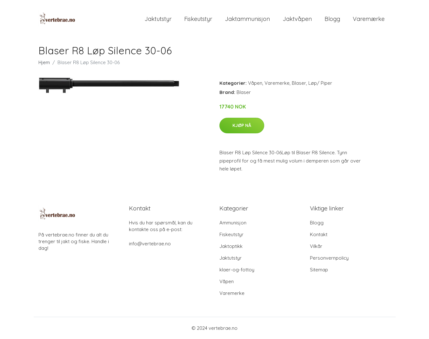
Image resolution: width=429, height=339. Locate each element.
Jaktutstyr (157, 19)
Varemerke (277, 83)
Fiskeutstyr (198, 19)
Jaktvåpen (297, 19)
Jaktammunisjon (247, 19)
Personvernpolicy (329, 258)
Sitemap (319, 270)
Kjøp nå (241, 125)
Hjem (44, 62)
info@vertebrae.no (150, 244)
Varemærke (369, 19)
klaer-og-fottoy (236, 270)
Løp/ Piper (320, 83)
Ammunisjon (232, 223)
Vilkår (316, 246)
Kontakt (318, 234)
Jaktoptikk (231, 246)
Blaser (299, 83)
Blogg (332, 19)
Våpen (255, 83)
